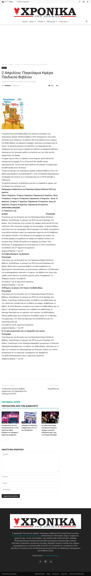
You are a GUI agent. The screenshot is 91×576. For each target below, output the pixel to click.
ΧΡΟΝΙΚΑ (8, 85)
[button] (86, 21)
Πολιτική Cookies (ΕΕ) (76, 574)
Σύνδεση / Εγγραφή (23, 1)
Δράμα (33, 21)
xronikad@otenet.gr (51, 555)
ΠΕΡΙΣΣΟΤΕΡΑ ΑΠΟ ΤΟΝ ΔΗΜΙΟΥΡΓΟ (20, 406)
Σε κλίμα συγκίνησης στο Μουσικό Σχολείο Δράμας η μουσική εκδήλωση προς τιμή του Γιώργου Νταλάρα (49, 430)
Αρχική (24, 21)
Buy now (64, 574)
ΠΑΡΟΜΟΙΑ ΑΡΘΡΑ (11, 402)
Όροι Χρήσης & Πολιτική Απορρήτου (26, 536)
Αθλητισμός (52, 21)
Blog (48, 574)
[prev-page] (3, 439)
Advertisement (40, 574)
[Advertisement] (45, 42)
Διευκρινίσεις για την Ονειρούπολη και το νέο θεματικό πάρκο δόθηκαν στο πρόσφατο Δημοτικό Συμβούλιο (10, 430)
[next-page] (6, 439)
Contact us (55, 574)
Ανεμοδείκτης (53, 389)
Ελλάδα (41, 21)
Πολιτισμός (64, 21)
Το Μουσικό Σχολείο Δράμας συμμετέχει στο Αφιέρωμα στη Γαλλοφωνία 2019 (14, 391)
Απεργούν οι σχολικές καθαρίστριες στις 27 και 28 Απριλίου (29, 428)
